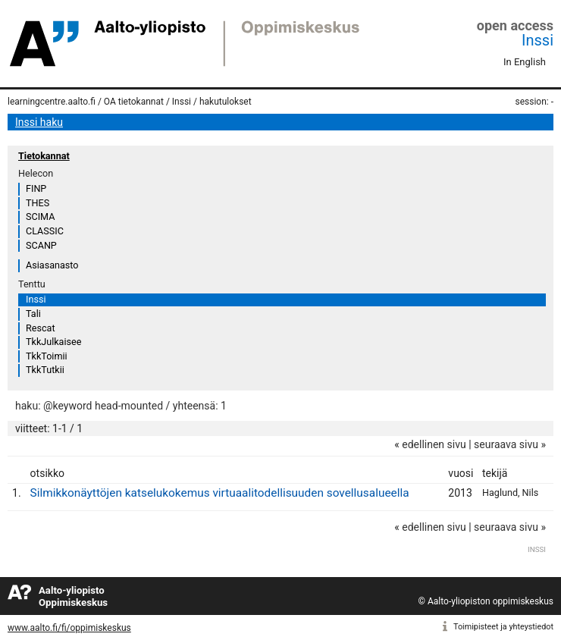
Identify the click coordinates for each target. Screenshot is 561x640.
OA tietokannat (134, 101)
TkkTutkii (45, 369)
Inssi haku (39, 122)
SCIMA (40, 216)
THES (37, 203)
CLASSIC (45, 231)
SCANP (41, 245)
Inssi (537, 40)
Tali (33, 313)
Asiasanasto (52, 265)
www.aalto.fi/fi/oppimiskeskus (69, 628)
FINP (36, 188)
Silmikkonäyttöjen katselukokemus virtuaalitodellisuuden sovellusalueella (219, 493)
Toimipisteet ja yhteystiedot (503, 627)
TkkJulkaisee (53, 341)
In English (524, 61)
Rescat (40, 328)
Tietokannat (44, 156)
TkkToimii (46, 356)
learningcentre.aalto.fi (52, 101)
